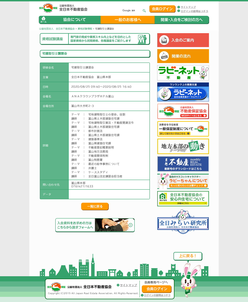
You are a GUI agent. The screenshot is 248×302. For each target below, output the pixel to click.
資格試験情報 (85, 28)
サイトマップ (188, 7)
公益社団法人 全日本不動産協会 (57, 28)
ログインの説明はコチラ (194, 11)
